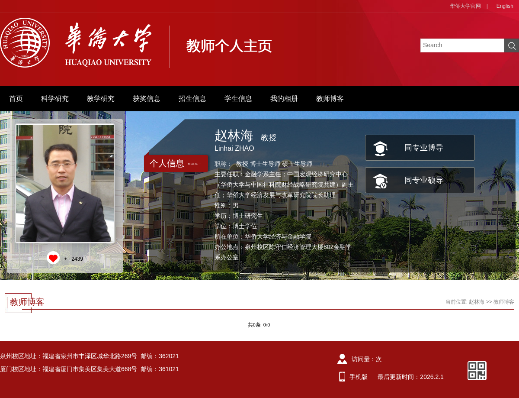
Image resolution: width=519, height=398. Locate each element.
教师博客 (330, 98)
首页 (16, 98)
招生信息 (192, 98)
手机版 (358, 376)
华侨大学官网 (465, 6)
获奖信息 (146, 98)
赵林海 (476, 302)
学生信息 (238, 98)
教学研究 (101, 98)
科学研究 (55, 98)
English (505, 6)
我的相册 (284, 98)
